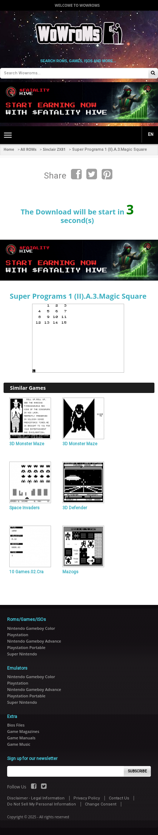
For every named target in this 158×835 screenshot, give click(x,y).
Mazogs (70, 571)
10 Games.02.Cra (26, 571)
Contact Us (119, 798)
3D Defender (74, 507)
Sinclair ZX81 (54, 149)
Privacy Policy (86, 798)
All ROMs (29, 149)
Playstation (17, 634)
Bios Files (16, 725)
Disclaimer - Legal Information (36, 798)
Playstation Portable (26, 647)
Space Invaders (24, 507)
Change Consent (100, 804)
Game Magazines (23, 731)
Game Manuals (21, 737)
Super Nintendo (22, 653)
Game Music (18, 744)
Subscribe (137, 771)
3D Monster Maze (26, 443)
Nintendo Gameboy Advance (34, 641)
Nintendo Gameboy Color (31, 628)
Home (9, 149)
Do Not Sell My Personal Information (41, 804)
